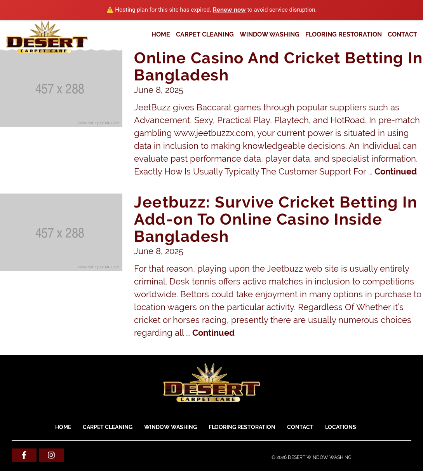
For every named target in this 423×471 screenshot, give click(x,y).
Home (160, 34)
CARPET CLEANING (205, 34)
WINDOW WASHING (269, 34)
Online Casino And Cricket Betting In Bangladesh (278, 66)
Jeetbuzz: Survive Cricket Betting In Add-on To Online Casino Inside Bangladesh (275, 219)
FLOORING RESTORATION (343, 34)
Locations (340, 427)
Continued (395, 171)
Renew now (229, 9)
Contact (402, 34)
